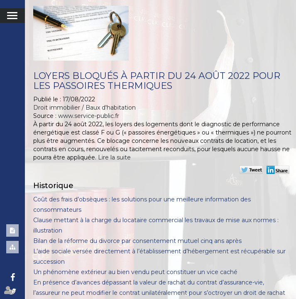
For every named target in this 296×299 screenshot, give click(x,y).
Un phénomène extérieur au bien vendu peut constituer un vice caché (135, 272)
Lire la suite (114, 157)
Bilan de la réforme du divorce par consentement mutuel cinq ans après (137, 241)
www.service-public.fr (88, 116)
